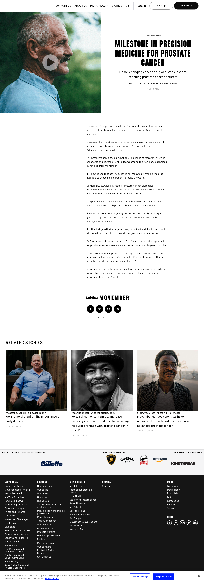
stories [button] (116, 6)
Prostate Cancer (139, 83)
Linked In (195, 522)
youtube (182, 522)
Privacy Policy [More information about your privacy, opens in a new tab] (52, 579)
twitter (188, 522)
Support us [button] (63, 6)
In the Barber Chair (35, 413)
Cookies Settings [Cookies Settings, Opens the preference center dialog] (140, 577)
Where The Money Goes (164, 83)
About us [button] (80, 6)
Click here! (176, 522)
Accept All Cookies (163, 577)
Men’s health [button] (99, 6)
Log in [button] (142, 6)
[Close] (198, 575)
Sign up (161, 6)
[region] (102, 576)
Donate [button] (186, 7)
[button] (128, 6)
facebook (169, 522)
